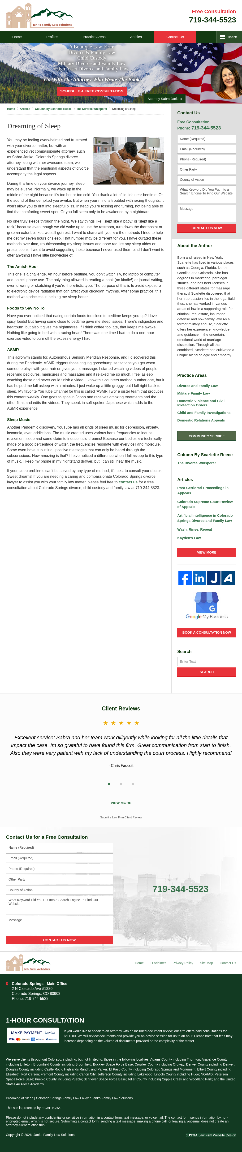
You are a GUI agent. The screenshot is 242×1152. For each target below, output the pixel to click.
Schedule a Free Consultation (91, 91)
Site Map (206, 963)
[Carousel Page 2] (121, 784)
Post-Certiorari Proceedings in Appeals (203, 490)
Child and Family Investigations (203, 413)
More (232, 37)
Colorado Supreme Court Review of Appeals (205, 504)
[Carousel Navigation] (121, 783)
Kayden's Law (189, 538)
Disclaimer (158, 963)
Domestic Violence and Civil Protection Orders (201, 403)
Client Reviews (121, 708)
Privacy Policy (183, 963)
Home (17, 37)
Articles (136, 37)
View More (206, 552)
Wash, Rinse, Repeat (194, 529)
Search (207, 672)
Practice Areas (94, 37)
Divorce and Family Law (197, 386)
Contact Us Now (206, 228)
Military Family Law (193, 393)
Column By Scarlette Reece (205, 454)
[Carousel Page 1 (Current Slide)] (109, 784)
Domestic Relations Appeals (201, 420)
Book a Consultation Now (206, 632)
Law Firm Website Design (211, 1135)
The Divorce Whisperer (196, 463)
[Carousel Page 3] (133, 784)
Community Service (207, 436)
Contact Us (175, 37)
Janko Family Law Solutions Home (40, 15)
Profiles (52, 37)
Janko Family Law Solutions (54, 1135)
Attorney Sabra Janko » (165, 98)
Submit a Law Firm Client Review (121, 817)
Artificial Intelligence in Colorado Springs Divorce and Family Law (205, 518)
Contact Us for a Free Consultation (47, 837)
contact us (128, 482)
